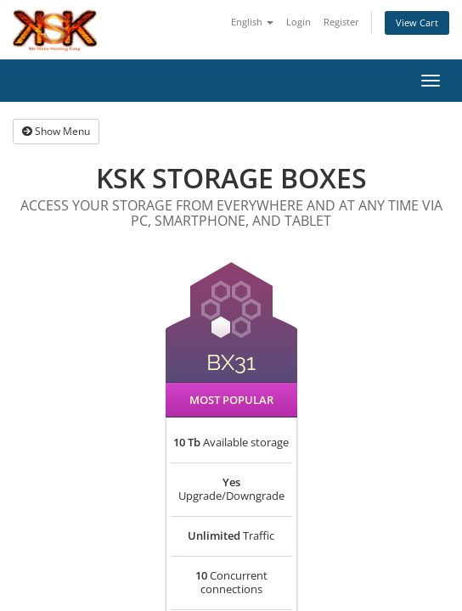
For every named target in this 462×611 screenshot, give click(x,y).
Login (298, 21)
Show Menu (56, 131)
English (252, 21)
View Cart (417, 22)
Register (341, 21)
